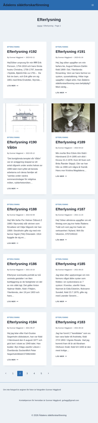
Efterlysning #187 (70, 209)
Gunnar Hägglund (16, 57)
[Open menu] (92, 5)
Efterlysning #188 (22, 209)
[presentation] (24, 117)
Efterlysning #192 (22, 52)
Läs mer (12, 86)
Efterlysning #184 (22, 322)
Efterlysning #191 (70, 52)
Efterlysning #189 (70, 142)
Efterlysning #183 (70, 322)
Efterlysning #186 (22, 264)
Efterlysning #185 (70, 264)
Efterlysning (13, 47)
